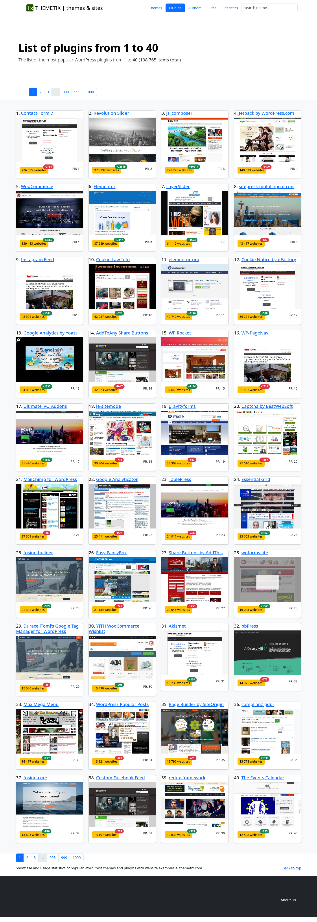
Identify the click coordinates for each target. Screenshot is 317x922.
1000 (90, 92)
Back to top (291, 868)
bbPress (249, 626)
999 (77, 92)
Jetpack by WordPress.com (266, 113)
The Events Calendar (262, 778)
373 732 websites (106, 170)
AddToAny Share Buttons (122, 333)
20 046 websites (178, 610)
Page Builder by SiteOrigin (196, 704)
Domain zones (287, 891)
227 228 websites (179, 170)
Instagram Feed (37, 259)
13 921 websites (105, 761)
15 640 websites (33, 688)
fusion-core (35, 778)
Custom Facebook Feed (120, 778)
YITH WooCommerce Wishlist (114, 628)
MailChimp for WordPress (50, 479)
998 (66, 92)
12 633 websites (178, 835)
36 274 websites (251, 316)
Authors (195, 8)
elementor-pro (184, 259)
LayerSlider (178, 186)
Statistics (230, 8)
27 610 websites (251, 463)
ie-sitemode (108, 406)
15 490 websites (105, 688)
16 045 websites (251, 610)
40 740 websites (178, 316)
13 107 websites (105, 835)
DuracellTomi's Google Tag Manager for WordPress (47, 628)
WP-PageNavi (255, 333)
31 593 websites (251, 390)
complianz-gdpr (258, 704)
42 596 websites (33, 316)
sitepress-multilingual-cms (266, 186)
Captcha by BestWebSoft (267, 406)
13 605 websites (33, 835)
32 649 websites (178, 390)
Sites (212, 8)
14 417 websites (33, 761)
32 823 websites (105, 390)
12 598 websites (251, 835)
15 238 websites (178, 683)
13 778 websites (251, 761)
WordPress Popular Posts (122, 704)
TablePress (180, 479)
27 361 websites (33, 536)
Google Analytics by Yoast (50, 333)
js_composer (179, 113)
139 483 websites (34, 243)
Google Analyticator (117, 479)
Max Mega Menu (41, 704)
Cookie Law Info (113, 259)
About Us (288, 900)
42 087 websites (105, 316)
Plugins (175, 8)
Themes (155, 8)
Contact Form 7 (37, 113)
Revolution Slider (111, 113)
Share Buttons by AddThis (196, 553)
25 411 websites (105, 536)
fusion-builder (38, 553)
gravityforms (182, 406)
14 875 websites (251, 683)
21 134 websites (105, 610)
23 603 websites (251, 536)
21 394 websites (33, 610)
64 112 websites (178, 243)
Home (224, 891)
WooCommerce (37, 186)
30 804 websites (105, 463)
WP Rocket (180, 333)
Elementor (104, 186)
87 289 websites (105, 243)
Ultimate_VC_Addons (45, 406)
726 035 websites (34, 170)
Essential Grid (255, 479)
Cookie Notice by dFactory (268, 259)
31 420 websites (33, 463)
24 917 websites (178, 536)
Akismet (177, 626)
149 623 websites (252, 170)
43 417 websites (251, 243)
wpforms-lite (254, 553)
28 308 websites (178, 463)
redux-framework (187, 778)
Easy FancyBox (111, 553)
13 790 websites (178, 761)
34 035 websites (33, 390)
